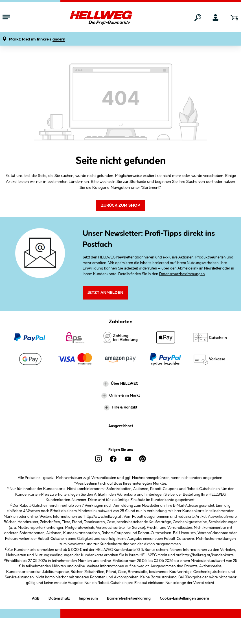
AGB (36, 597)
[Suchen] (198, 17)
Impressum (88, 597)
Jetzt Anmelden (105, 293)
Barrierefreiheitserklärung (129, 597)
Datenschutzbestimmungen (182, 274)
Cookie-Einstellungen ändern (184, 597)
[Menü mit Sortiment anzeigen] (6, 18)
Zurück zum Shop (120, 206)
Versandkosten (103, 478)
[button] (37, 39)
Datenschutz (59, 597)
